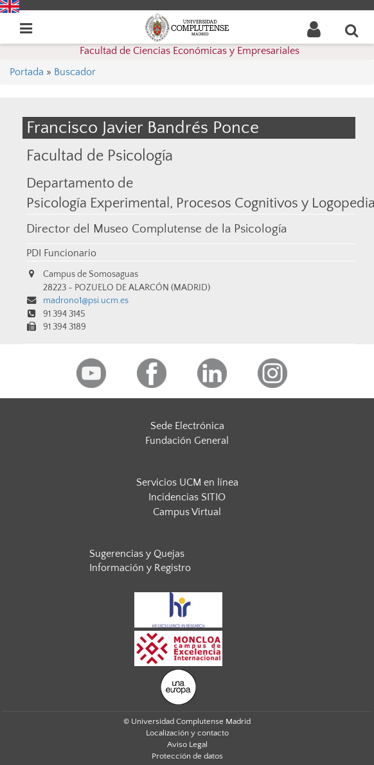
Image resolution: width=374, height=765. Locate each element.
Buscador (75, 72)
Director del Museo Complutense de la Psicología (156, 229)
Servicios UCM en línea (187, 482)
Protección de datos (187, 756)
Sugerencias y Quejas (136, 553)
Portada (27, 72)
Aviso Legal (187, 744)
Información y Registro (140, 568)
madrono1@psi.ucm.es (86, 300)
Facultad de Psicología (99, 155)
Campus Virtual (187, 512)
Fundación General (187, 440)
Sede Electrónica (187, 426)
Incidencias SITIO (187, 497)
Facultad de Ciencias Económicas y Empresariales (189, 51)
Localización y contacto (187, 732)
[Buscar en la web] (352, 30)
